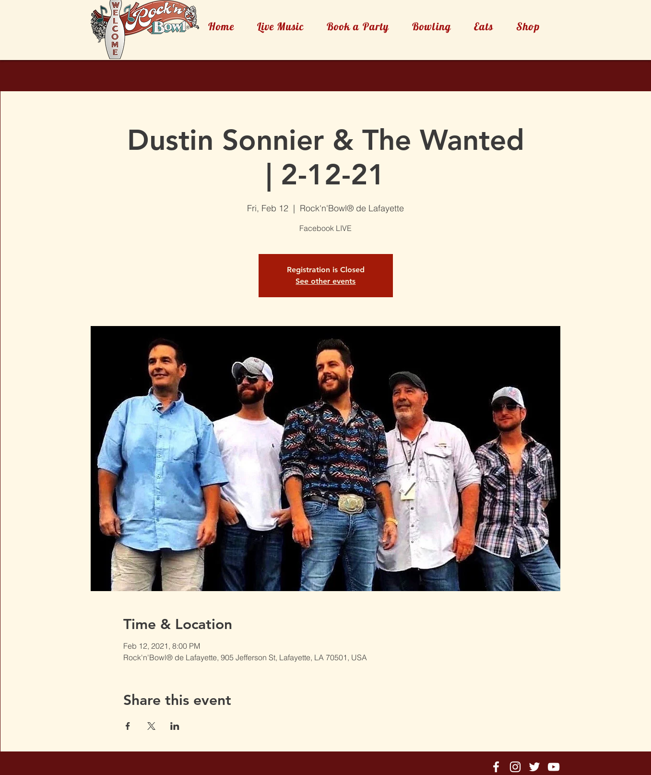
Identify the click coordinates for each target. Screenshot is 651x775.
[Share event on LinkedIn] (174, 726)
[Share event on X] (151, 726)
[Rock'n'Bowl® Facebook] (496, 767)
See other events (325, 281)
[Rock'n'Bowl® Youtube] (553, 767)
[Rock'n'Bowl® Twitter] (534, 767)
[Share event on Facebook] (127, 726)
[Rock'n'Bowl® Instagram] (515, 767)
